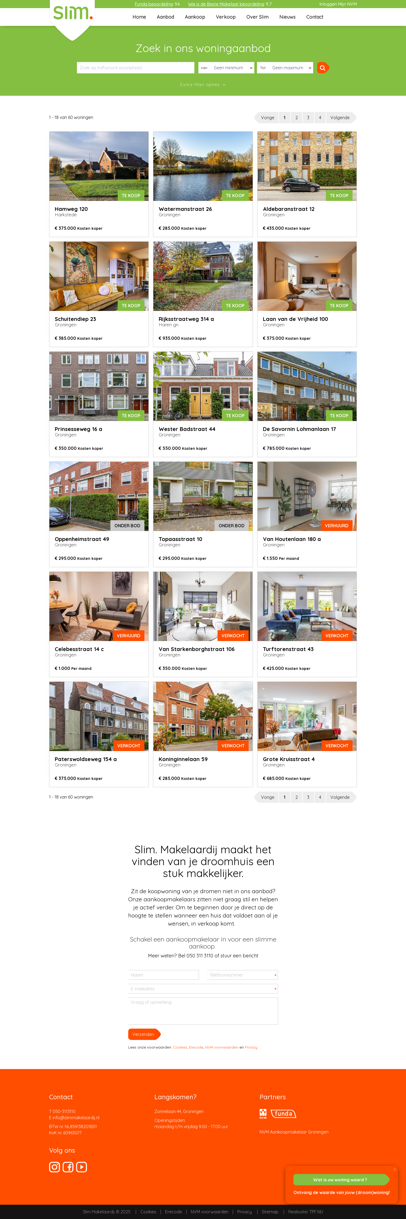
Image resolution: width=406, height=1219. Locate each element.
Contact (314, 17)
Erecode (196, 1047)
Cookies (180, 1047)
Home (139, 17)
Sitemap (270, 1211)
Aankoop (195, 17)
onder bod (127, 525)
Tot (263, 67)
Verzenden (143, 1034)
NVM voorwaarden (221, 1047)
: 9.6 (157, 4)
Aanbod (165, 17)
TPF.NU (316, 1211)
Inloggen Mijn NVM (338, 4)
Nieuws (287, 17)
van (204, 67)
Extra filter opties (200, 84)
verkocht (233, 635)
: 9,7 (230, 4)
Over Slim (257, 17)
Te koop (131, 195)
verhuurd (337, 525)
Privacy (251, 1047)
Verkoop (226, 17)
